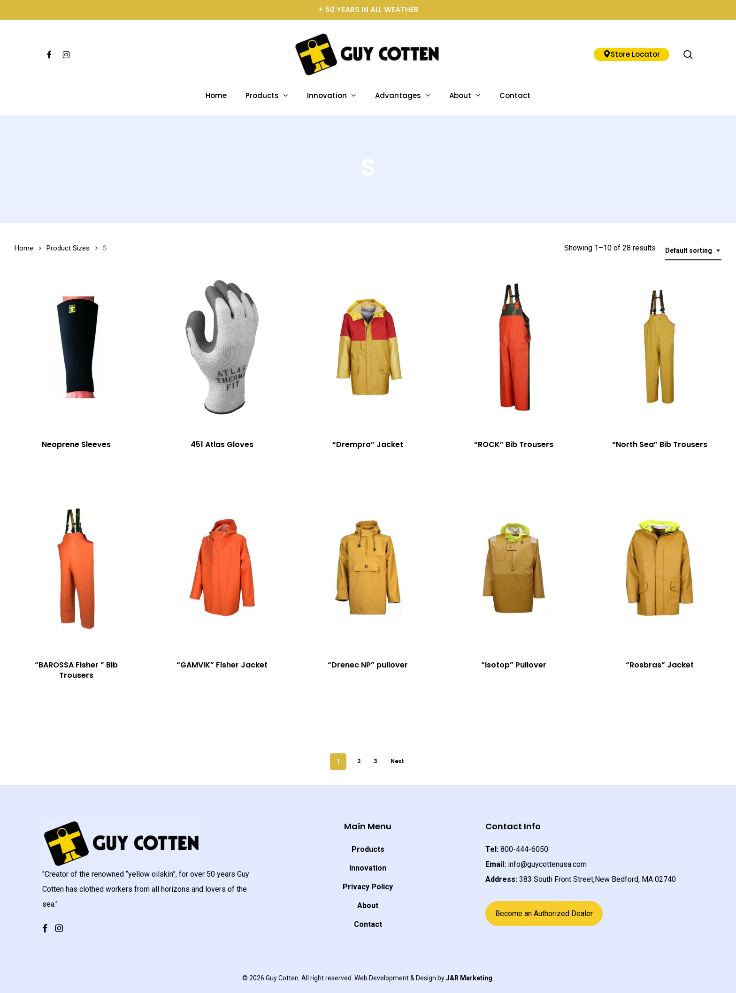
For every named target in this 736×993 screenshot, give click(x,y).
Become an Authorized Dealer (544, 913)
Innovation (367, 868)
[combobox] (693, 251)
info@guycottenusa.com (547, 864)
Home (24, 248)
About (367, 905)
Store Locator (631, 54)
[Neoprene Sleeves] (76, 347)
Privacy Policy (368, 886)
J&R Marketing (469, 978)
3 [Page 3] (375, 761)
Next (397, 761)
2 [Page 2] (358, 761)
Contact (368, 924)
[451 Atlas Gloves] (222, 347)
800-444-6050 (524, 849)
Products (368, 849)
